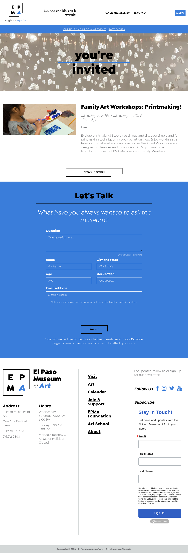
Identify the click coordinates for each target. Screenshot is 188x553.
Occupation (106, 274)
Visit (92, 376)
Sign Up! (159, 513)
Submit (94, 329)
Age (49, 274)
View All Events (94, 172)
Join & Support (96, 402)
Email (142, 436)
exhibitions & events (66, 12)
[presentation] (70, 315)
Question (53, 231)
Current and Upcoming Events (84, 29)
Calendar (97, 392)
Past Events (117, 29)
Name (50, 260)
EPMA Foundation (99, 414)
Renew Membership (117, 13)
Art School (98, 423)
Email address (56, 288)
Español (21, 20)
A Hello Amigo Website (118, 549)
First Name (145, 453)
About (94, 431)
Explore (137, 339)
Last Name (145, 471)
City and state (107, 260)
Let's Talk (140, 13)
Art (91, 384)
